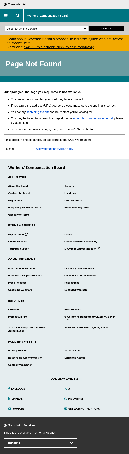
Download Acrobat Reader (82, 249)
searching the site (37, 112)
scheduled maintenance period (93, 118)
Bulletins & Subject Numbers (25, 275)
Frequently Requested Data (24, 207)
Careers (69, 186)
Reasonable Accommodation (25, 358)
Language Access (74, 358)
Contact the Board (19, 193)
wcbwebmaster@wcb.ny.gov (54, 148)
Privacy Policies (17, 350)
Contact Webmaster (20, 365)
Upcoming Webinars (20, 290)
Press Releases (17, 283)
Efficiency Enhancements (79, 268)
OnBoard (13, 309)
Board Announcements (21, 268)
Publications (71, 283)
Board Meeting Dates (77, 207)
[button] (6, 15)
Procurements (72, 309)
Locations (70, 193)
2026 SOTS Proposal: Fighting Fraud (86, 327)
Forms (68, 234)
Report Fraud (18, 234)
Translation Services (21, 425)
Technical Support (18, 249)
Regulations (15, 200)
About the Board (18, 186)
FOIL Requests (73, 200)
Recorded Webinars (75, 290)
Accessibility (72, 350)
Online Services (17, 241)
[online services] (46, 28)
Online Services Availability (80, 241)
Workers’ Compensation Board (47, 15)
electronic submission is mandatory (59, 47)
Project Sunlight (17, 317)
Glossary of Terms (19, 214)
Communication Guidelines (80, 275)
